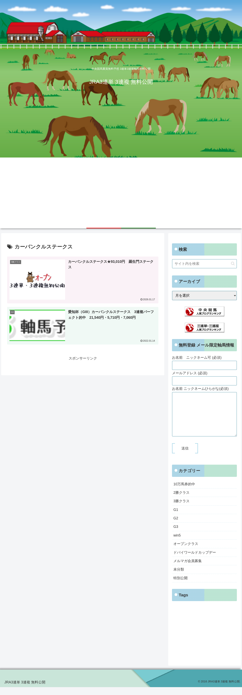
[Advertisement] (121, 187)
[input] (204, 263)
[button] (232, 263)
